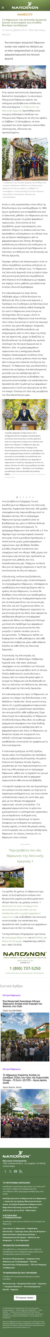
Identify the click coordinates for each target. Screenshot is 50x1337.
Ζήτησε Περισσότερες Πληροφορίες (20, 1263)
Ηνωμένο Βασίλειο (13, 1286)
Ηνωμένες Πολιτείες (26, 1283)
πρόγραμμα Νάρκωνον (16, 937)
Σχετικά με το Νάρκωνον (14, 1228)
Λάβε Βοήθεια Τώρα (25, 960)
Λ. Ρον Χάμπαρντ (21, 1240)
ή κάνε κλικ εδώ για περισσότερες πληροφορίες (25, 973)
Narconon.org (9, 1283)
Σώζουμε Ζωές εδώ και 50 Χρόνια (30, 1231)
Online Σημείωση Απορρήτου (26, 1310)
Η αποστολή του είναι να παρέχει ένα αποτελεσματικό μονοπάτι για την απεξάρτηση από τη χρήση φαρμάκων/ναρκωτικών (21, 909)
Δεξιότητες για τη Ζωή (13, 1210)
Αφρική (14, 1289)
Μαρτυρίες (31, 1210)
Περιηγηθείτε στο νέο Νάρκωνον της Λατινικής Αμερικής (25, 855)
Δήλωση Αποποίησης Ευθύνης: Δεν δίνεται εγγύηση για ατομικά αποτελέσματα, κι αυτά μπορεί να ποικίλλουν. (23, 1316)
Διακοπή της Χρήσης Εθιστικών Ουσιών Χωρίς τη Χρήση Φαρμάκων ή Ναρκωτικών (22, 1202)
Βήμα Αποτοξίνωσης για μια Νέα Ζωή (20, 1207)
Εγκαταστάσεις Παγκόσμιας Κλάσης (19, 1234)
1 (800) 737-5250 (25, 968)
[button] (25, 1299)
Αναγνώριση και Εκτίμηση (14, 1237)
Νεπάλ (6, 1289)
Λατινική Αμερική (32, 1286)
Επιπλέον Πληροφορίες (14, 1258)
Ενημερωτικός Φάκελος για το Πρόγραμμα (21, 1260)
